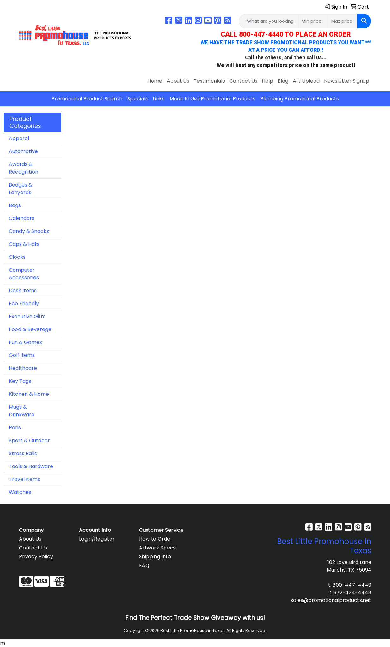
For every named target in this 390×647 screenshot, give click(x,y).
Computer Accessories (24, 273)
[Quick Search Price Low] (313, 21)
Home (154, 81)
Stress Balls (23, 453)
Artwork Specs (157, 547)
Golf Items (22, 355)
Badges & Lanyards (20, 188)
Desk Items (23, 290)
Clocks (17, 257)
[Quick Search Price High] (343, 21)
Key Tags (20, 381)
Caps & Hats (24, 244)
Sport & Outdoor (29, 440)
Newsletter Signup (346, 81)
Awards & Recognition (23, 168)
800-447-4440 (352, 585)
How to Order (155, 539)
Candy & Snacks (29, 231)
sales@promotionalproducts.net (331, 600)
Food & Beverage (30, 329)
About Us (178, 81)
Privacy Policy (36, 556)
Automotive (23, 151)
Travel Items (24, 479)
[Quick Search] (268, 21)
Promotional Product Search (86, 98)
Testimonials (209, 81)
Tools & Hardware (31, 466)
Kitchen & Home (29, 394)
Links (159, 98)
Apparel (19, 138)
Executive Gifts (27, 316)
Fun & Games (25, 342)
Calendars (21, 218)
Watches (20, 492)
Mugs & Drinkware (21, 410)
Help (267, 81)
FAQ (144, 565)
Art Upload (306, 81)
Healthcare (23, 368)
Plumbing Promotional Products (299, 98)
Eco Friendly (24, 303)
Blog (283, 81)
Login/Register (97, 539)
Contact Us (243, 81)
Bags (15, 205)
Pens (15, 427)
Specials (137, 98)
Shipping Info (155, 556)
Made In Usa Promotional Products (212, 98)
